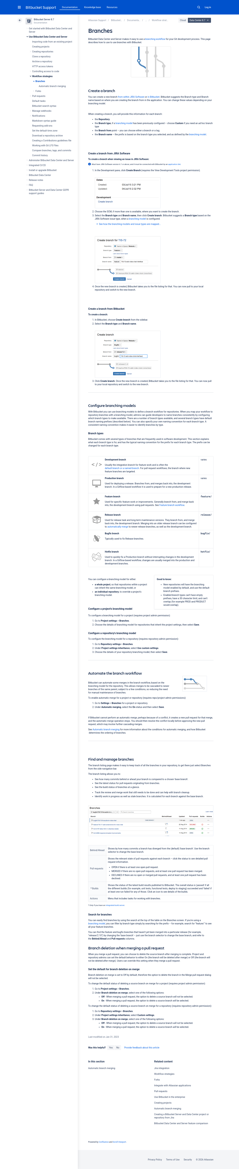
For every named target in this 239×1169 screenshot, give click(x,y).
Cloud (183, 20)
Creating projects (40, 46)
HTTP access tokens (42, 66)
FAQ (31, 185)
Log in (208, 7)
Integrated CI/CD (37, 165)
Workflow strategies (42, 76)
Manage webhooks (41, 111)
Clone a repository (41, 56)
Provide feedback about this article (141, 1047)
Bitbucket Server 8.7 (44, 19)
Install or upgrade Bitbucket (43, 170)
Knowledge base (92, 7)
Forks (38, 91)
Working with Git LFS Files (45, 145)
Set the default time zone (44, 130)
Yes (111, 1047)
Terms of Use (172, 1159)
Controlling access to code (45, 71)
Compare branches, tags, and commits (51, 150)
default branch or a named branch (122, 468)
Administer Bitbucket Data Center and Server (51, 160)
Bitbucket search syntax (44, 106)
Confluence (104, 1142)
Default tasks (38, 101)
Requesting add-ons (42, 125)
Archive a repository (42, 61)
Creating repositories (42, 51)
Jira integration (161, 1068)
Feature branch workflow (171, 505)
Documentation (70, 7)
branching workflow (155, 39)
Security (188, 1159)
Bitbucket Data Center (40, 175)
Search (198, 7)
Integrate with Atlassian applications (172, 1085)
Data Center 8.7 (200, 20)
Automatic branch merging (52, 86)
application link (174, 164)
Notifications (38, 115)
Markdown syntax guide (44, 120)
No (117, 1047)
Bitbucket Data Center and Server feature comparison (181, 1123)
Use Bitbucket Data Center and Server (48, 36)
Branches (40, 81)
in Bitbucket (153, 97)
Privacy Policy (155, 1159)
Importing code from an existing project (52, 41)
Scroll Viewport (119, 1142)
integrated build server (115, 905)
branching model (124, 123)
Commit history (40, 155)
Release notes (36, 180)
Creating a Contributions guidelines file (51, 140)
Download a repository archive (47, 135)
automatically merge (117, 526)
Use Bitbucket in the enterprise (169, 1097)
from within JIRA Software (131, 97)
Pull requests (38, 96)
